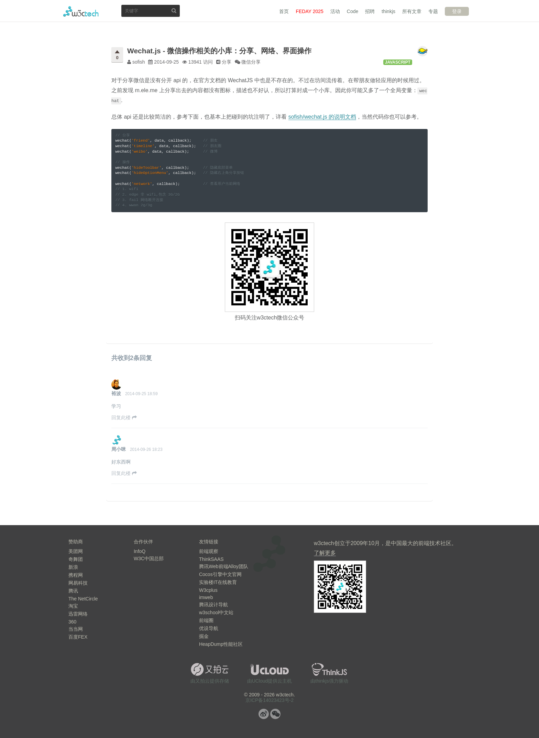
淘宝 (73, 606)
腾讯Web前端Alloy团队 (223, 566)
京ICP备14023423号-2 (269, 700)
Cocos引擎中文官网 (220, 574)
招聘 (370, 11)
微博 (263, 714)
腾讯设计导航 (213, 604)
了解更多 (325, 553)
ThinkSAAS (211, 559)
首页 (284, 11)
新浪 (73, 567)
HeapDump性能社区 (221, 644)
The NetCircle (83, 598)
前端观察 (208, 551)
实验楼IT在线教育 (218, 582)
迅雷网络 (78, 614)
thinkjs (388, 11)
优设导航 (208, 628)
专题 (433, 11)
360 (72, 622)
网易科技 (78, 583)
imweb (206, 597)
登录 (457, 11)
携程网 (75, 575)
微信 (275, 714)
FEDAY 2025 (309, 11)
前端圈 (206, 620)
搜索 (173, 10)
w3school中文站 (216, 612)
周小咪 (118, 449)
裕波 (116, 393)
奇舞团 (75, 559)
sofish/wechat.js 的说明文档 (322, 117)
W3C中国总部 (149, 558)
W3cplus (208, 590)
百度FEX (77, 637)
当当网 (75, 629)
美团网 (75, 551)
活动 (335, 11)
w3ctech (81, 11)
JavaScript (397, 62)
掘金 (204, 636)
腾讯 (73, 591)
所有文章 (411, 11)
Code (352, 11)
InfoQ (139, 551)
